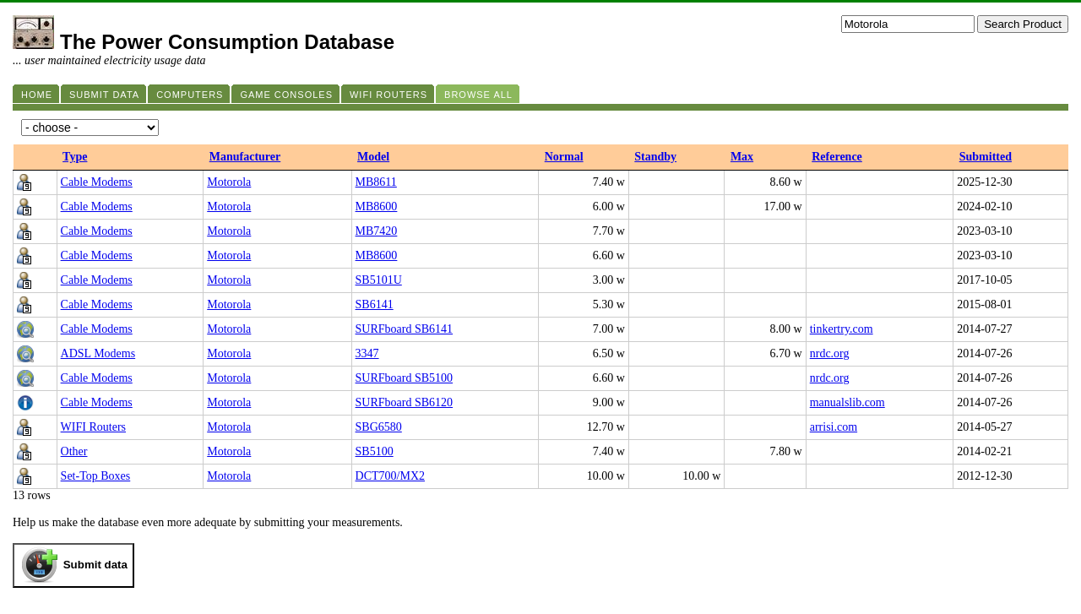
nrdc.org (830, 353)
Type (74, 156)
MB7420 (377, 231)
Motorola (229, 182)
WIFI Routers (93, 427)
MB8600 (377, 206)
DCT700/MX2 (390, 476)
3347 (367, 353)
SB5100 (375, 451)
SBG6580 (379, 427)
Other (74, 451)
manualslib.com (847, 402)
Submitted (985, 156)
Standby (655, 156)
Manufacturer (245, 156)
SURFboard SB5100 (405, 378)
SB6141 (375, 304)
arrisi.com (833, 427)
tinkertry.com (841, 329)
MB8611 (376, 182)
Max (742, 156)
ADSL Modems (98, 353)
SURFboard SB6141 (405, 329)
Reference (837, 156)
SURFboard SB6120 (405, 402)
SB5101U (379, 280)
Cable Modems (97, 182)
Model (373, 156)
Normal (564, 156)
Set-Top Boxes (96, 476)
